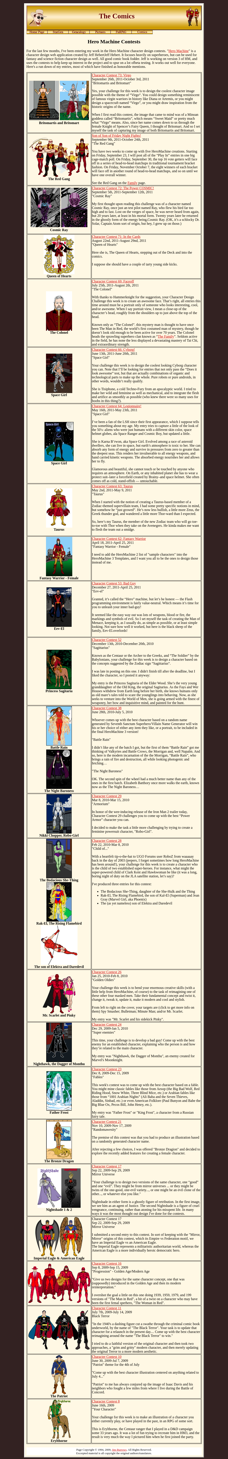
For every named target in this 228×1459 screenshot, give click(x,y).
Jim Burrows (119, 1449)
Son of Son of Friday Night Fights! (116, 135)
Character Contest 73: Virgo (111, 75)
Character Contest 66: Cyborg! (113, 349)
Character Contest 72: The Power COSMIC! (123, 188)
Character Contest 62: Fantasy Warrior (119, 539)
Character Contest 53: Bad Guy (114, 583)
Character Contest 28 (107, 841)
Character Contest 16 (107, 1263)
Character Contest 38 (107, 708)
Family (132, 183)
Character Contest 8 (106, 1401)
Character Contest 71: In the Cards (116, 237)
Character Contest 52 (107, 640)
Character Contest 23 (107, 1069)
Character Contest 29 (107, 796)
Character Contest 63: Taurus (112, 486)
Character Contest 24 (107, 1024)
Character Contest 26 (107, 972)
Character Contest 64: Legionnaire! (116, 406)
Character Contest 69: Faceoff (113, 281)
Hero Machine (178, 51)
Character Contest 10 (107, 1357)
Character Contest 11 (106, 1308)
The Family (166, 336)
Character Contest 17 (107, 1166)
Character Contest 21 (107, 1122)
